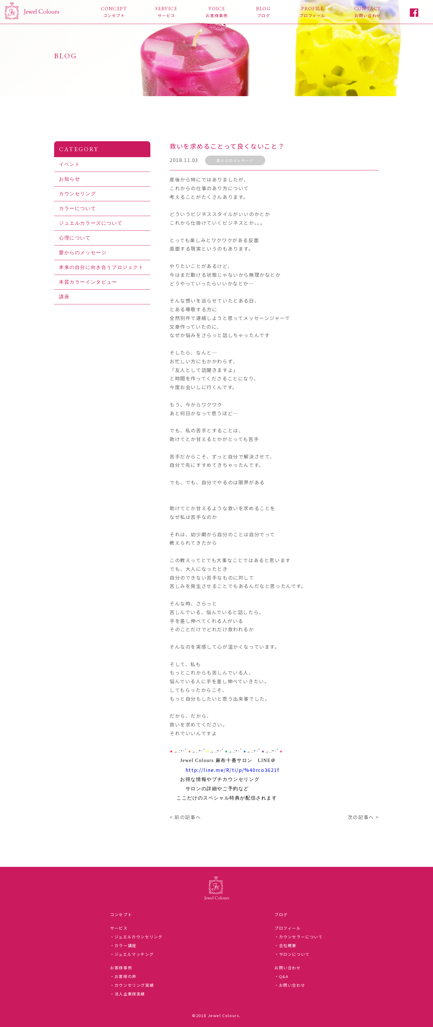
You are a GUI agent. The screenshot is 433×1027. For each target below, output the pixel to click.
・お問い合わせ (290, 985)
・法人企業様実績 (127, 994)
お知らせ (69, 178)
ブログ (281, 914)
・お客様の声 (123, 976)
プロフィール (288, 928)
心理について (75, 237)
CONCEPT (114, 11)
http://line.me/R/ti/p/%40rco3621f (232, 769)
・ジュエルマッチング (132, 954)
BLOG (263, 11)
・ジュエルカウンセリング (136, 937)
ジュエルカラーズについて (90, 223)
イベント (69, 164)
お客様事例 (121, 968)
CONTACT (367, 11)
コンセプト (121, 914)
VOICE (217, 11)
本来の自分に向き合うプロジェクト (101, 267)
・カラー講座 (123, 945)
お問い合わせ (288, 968)
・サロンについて (292, 954)
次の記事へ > (363, 817)
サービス (118, 928)
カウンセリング (77, 193)
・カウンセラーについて (299, 937)
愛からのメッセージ (234, 160)
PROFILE (312, 11)
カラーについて (77, 208)
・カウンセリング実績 (132, 985)
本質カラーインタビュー (88, 282)
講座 (64, 296)
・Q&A (281, 976)
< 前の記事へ (185, 817)
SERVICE (166, 11)
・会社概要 (285, 945)
